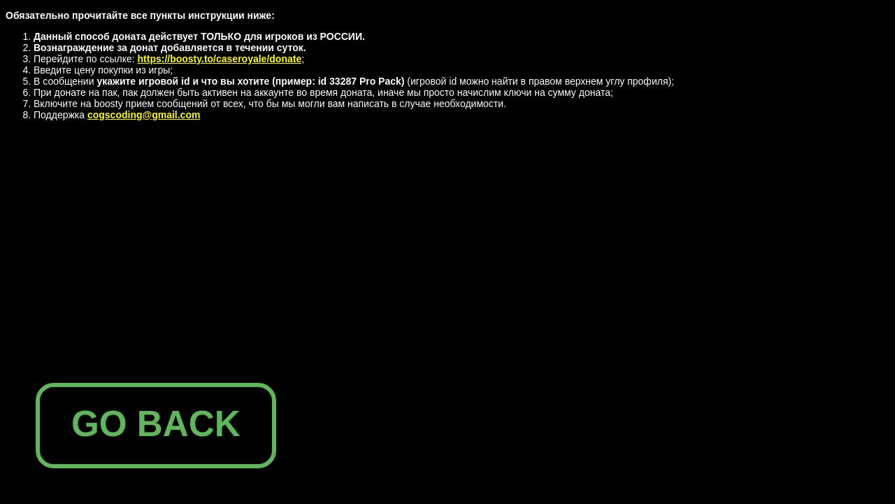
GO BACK (156, 424)
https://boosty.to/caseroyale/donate (220, 58)
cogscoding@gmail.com (143, 114)
